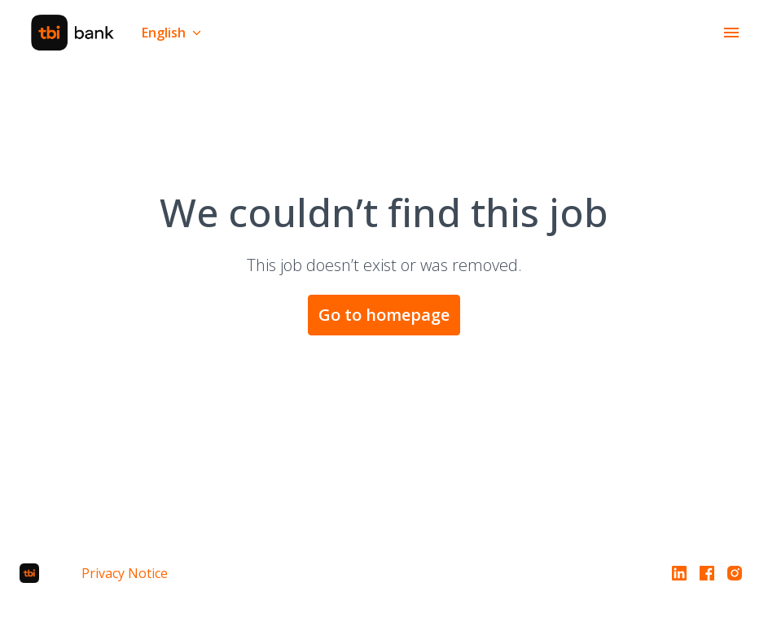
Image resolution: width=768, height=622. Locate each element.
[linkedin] (679, 573)
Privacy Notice (124, 573)
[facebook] (707, 573)
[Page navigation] (731, 32)
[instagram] (734, 573)
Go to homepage (384, 315)
